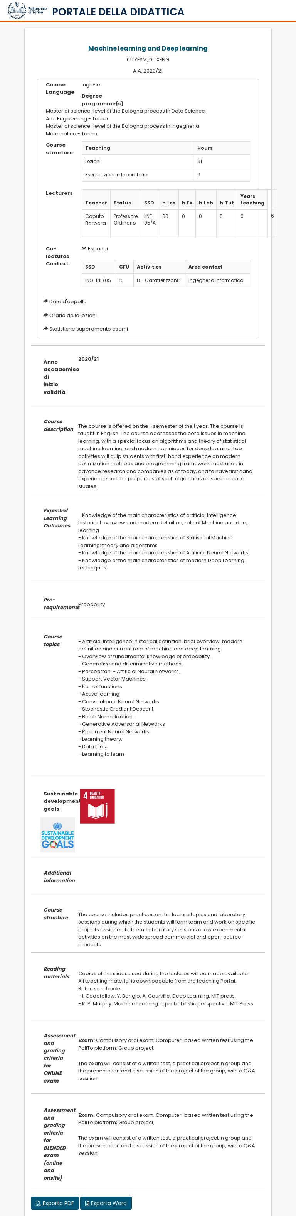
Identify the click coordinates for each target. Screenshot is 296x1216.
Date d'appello (68, 301)
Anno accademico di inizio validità (55, 377)
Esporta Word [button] (106, 1203)
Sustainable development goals (55, 801)
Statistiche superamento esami (88, 329)
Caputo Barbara (95, 220)
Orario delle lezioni (73, 315)
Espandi (95, 248)
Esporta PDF (55, 1203)
